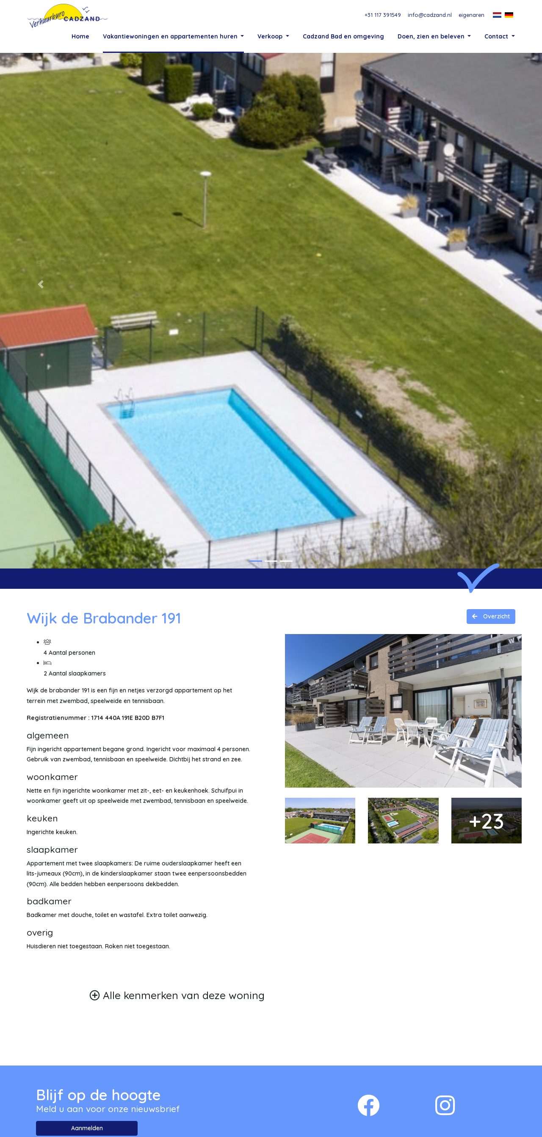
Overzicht (495, 663)
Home (80, 36)
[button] (40, 331)
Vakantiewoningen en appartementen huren (171, 36)
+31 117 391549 (383, 14)
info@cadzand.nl (430, 14)
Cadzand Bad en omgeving (343, 36)
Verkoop (270, 36)
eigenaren (471, 14)
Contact (497, 36)
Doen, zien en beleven (432, 36)
